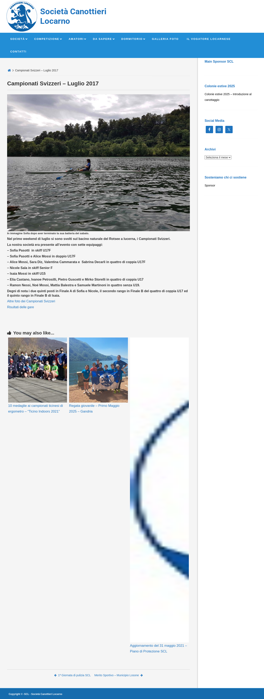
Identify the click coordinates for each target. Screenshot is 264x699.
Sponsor (210, 185)
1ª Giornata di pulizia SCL (72, 675)
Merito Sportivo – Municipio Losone (118, 675)
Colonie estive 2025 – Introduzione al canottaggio (228, 97)
